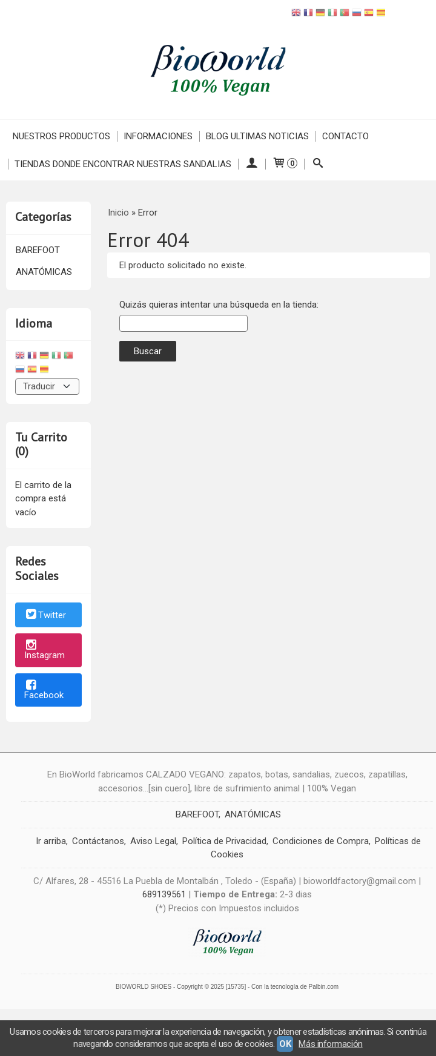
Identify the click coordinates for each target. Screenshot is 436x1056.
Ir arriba (51, 841)
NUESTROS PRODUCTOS (61, 136)
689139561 (164, 894)
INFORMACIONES (158, 136)
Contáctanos (98, 841)
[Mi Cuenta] (251, 164)
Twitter (45, 615)
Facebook (44, 691)
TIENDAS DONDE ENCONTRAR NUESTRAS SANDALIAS (123, 164)
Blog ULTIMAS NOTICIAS (257, 136)
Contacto (345, 136)
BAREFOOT (38, 250)
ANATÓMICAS (44, 271)
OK (285, 1043)
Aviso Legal (153, 841)
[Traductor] (47, 386)
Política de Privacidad (224, 841)
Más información (330, 1043)
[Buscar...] (317, 164)
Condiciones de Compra (320, 841)
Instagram (44, 651)
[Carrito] (284, 164)
